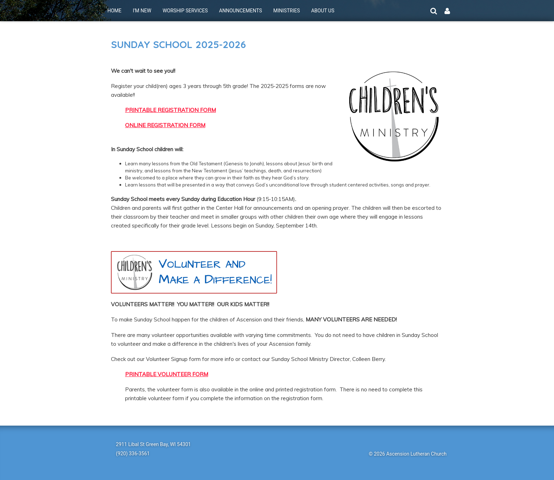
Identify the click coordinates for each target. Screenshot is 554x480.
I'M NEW (142, 10)
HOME (114, 10)
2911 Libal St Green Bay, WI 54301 (153, 444)
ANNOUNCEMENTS (240, 10)
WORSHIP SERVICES (185, 10)
